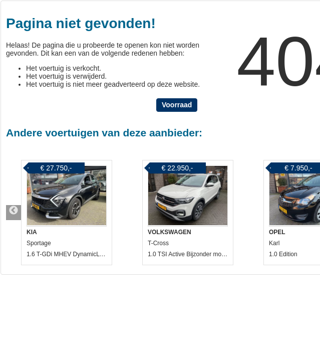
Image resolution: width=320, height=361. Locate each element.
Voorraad (177, 105)
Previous (13, 212)
